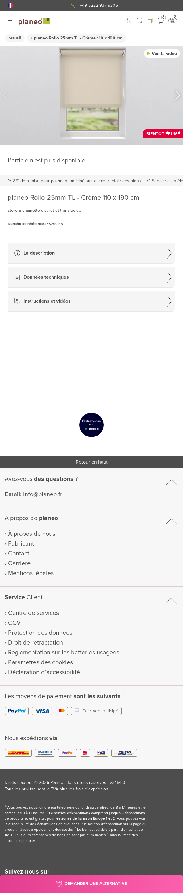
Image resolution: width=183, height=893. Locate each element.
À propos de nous (31, 534)
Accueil (15, 37)
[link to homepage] (34, 22)
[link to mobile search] (140, 21)
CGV (14, 623)
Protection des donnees (40, 633)
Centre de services (33, 613)
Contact (18, 553)
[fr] (10, 5)
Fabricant (21, 543)
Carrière (19, 563)
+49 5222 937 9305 (99, 5)
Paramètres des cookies (40, 662)
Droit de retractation (35, 642)
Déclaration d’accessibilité (44, 672)
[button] (10, 5)
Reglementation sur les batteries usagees (63, 652)
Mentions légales (31, 573)
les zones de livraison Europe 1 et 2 (85, 818)
